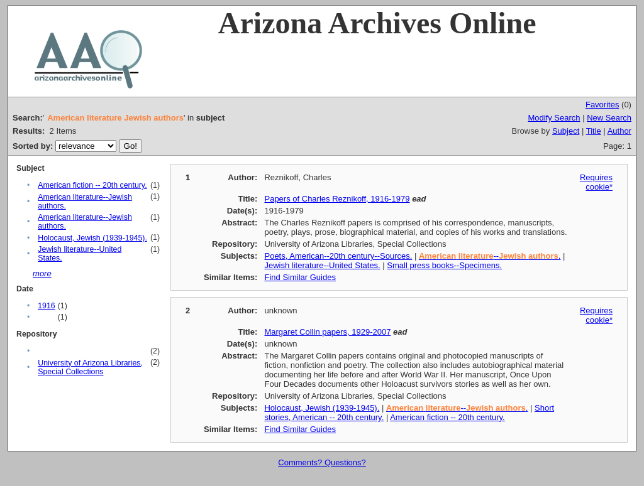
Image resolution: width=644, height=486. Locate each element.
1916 (46, 305)
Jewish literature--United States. (322, 265)
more (42, 273)
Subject (565, 131)
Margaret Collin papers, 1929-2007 (327, 332)
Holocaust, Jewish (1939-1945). (92, 238)
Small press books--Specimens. (444, 265)
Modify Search (554, 117)
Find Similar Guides (299, 277)
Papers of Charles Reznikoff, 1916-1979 (336, 198)
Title (593, 131)
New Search (609, 117)
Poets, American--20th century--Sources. (338, 256)
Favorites (602, 104)
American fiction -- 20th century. (92, 185)
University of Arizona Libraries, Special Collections (90, 367)
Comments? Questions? (321, 462)
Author (619, 131)
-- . (489, 256)
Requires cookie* (596, 182)
